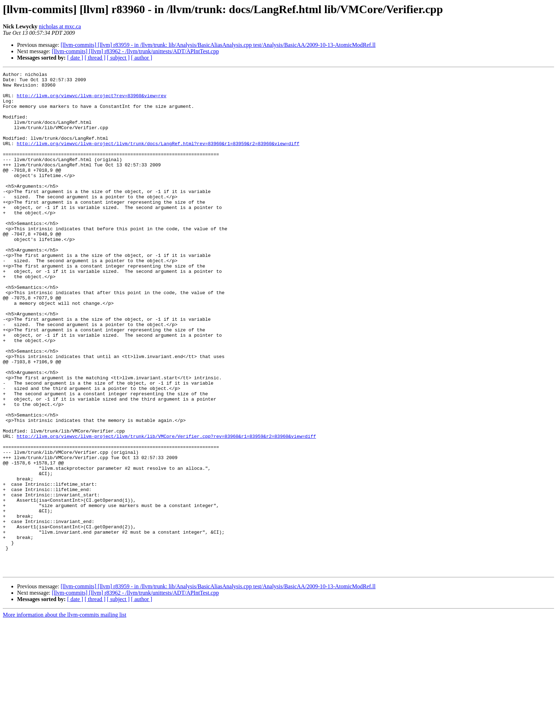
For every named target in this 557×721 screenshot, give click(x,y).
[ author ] (141, 58)
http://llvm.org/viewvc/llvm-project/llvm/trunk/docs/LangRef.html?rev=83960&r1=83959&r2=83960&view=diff (158, 158)
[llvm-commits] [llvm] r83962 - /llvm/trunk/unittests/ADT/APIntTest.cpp (135, 51)
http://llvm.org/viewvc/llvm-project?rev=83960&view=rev (91, 101)
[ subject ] (118, 58)
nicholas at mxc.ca (60, 26)
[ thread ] (95, 58)
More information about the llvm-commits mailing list (64, 715)
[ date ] (75, 58)
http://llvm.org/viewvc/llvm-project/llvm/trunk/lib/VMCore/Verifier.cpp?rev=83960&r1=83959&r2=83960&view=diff (166, 509)
